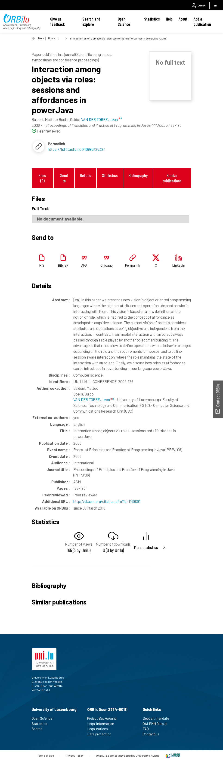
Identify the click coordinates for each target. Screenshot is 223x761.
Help (169, 18)
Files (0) (42, 178)
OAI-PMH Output (157, 724)
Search (39, 729)
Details (85, 175)
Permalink (132, 265)
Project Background (104, 718)
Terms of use (45, 755)
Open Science (124, 21)
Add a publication (202, 21)
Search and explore (91, 21)
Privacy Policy (75, 755)
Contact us (153, 734)
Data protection (101, 734)
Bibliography (138, 175)
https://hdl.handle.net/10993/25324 (76, 149)
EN (215, 5)
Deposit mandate (158, 718)
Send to (64, 178)
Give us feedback (57, 21)
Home (51, 38)
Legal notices (99, 729)
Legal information (102, 724)
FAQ (148, 729)
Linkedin (178, 265)
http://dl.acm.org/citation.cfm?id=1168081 (106, 501)
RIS (41, 265)
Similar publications (172, 178)
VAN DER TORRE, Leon (93, 399)
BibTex (63, 265)
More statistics (146, 547)
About (183, 18)
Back (41, 38)
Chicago (106, 265)
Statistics (152, 18)
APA (84, 265)
